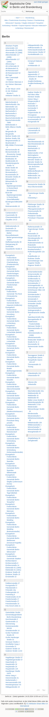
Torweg (30, 367)
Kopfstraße (32, 110)
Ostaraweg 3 (32, 198)
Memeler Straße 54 (35, 162)
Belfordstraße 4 (11, 125)
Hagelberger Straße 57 (14, 657)
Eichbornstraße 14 (12, 565)
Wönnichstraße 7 (34, 427)
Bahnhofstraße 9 (12, 102)
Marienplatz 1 (33, 146)
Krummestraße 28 (34, 119)
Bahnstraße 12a (11, 107)
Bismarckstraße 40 (12, 150)
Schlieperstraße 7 (34, 281)
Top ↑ (44, 690)
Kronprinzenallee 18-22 (36, 117)
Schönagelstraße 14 (35, 285)
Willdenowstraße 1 (34, 425)
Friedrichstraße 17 (12, 599)
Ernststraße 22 (11, 577)
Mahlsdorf (31, 139)
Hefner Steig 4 (11, 675)
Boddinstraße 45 (12, 161)
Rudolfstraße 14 (34, 256)
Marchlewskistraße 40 (36, 142)
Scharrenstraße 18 (35, 274)
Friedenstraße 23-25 (13, 597)
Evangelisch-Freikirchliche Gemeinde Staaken (13, 556)
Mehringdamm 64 (34, 157)
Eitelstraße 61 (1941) (13, 570)
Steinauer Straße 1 (35, 326)
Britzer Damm (11, 170)
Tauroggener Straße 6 (36, 355)
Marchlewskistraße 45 (36, 144)
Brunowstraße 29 (12, 175)
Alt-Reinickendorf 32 (13, 73)
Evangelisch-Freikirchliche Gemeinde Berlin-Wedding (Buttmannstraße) (13, 526)
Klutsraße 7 (32, 104)
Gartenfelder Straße (13, 612)
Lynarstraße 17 (33, 133)
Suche (23, 11)
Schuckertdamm (34, 297)
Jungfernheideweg (34, 81)
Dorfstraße (9, 246)
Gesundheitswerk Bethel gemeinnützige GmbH (14, 237)
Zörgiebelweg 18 (34, 438)
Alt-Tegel (9, 75)
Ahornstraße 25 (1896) (14, 53)
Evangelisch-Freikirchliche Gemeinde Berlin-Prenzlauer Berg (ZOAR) (13, 418)
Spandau (18, 23)
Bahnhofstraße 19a (13, 104)
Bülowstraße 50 (11, 181)
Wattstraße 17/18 (34, 404)
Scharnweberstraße (35, 272)
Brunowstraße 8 (11, 172)
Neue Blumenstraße (35, 187)
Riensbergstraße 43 (35, 238)
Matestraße (32, 151)
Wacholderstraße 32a (36, 391)
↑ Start (17, 18)
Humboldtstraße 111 (35, 54)
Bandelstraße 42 (12, 109)
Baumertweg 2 (11, 116)
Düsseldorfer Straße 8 (14, 249)
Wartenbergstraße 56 (35, 402)
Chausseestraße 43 (13, 217)
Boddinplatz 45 (11, 159)
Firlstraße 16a (11, 590)
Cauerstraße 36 (11, 215)
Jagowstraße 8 (33, 72)
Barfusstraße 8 (11, 113)
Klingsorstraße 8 (34, 101)
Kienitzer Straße (34, 97)
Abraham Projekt (12, 46)
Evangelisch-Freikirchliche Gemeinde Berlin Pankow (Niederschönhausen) (14, 407)
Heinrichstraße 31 (12, 678)
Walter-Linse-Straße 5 (36, 400)
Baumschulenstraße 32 (14, 118)
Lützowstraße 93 (34, 130)
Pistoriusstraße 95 (34, 211)
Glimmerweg (10, 624)
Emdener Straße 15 (13, 574)
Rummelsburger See (35, 261)
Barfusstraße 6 (11, 111)
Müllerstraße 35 (33, 178)
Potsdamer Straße (34, 216)
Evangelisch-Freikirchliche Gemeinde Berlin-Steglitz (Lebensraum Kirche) (14, 479)
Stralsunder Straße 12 (36, 340)
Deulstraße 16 (11, 228)
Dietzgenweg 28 (11, 244)
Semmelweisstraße (35, 308)
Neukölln (15, 25)
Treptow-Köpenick (25, 25)
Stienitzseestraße (34, 337)
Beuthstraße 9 (11, 143)
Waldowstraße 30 (34, 393)
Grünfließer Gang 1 (13, 644)
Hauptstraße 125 (12, 669)
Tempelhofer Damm (35, 357)
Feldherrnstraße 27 (13, 583)
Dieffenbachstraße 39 (13, 242)
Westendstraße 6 (34, 416)
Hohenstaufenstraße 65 (36, 50)
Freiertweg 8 (10, 594)
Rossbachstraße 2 (34, 249)
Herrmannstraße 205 (13, 682)
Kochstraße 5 (33, 108)
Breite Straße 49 (12, 168)
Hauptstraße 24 (11, 667)
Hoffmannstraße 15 (35, 48)
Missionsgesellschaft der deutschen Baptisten (35, 166)
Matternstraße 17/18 (35, 153)
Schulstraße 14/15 (34, 301)
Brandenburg (30, 18)
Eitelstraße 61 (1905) (13, 568)
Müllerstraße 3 (33, 173)
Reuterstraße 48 (34, 236)
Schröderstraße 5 (34, 294)
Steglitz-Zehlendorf (28, 23)
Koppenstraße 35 (34, 112)
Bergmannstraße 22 (13, 141)
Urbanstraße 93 (33, 375)
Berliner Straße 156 (13, 138)
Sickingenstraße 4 (34, 310)
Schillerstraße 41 (34, 279)
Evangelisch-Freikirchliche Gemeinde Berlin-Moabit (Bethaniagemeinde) (14, 366)
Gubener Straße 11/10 (14, 651)
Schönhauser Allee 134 (36, 290)
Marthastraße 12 (34, 148)
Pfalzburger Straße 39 (36, 204)
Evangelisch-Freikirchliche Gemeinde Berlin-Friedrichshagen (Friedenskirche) (13, 271)
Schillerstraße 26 (34, 276)
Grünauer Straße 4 (12, 642)
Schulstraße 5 (33, 299)
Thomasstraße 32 (34, 364)
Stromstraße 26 (33, 344)
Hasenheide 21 (11, 662)
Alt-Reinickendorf (12, 71)
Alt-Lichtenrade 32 (12, 66)
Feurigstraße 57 (11, 585)
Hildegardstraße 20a (35, 45)
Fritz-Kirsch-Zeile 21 (13, 606)
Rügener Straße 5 (34, 265)
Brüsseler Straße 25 (13, 177)
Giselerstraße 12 (12, 621)
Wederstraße (32, 407)
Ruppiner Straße (34, 263)
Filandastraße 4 (11, 588)
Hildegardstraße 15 (13, 687)
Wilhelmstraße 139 (35, 423)
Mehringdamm (33, 155)
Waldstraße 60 (33, 398)
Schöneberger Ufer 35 (36, 288)
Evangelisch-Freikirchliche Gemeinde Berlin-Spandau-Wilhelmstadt (13, 468)
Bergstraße (10, 134)
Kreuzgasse (32, 115)
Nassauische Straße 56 (36, 184)
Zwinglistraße (33, 440)
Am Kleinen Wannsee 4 (14, 82)
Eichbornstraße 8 (12, 563)
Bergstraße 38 (11, 131)
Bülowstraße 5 (11, 179)
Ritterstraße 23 (33, 240)
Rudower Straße (34, 258)
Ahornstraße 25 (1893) (14, 50)
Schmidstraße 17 (34, 283)
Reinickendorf (29, 28)
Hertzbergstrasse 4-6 (13, 685)
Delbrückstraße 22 (12, 226)
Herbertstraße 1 (11, 680)
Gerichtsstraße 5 (12, 619)
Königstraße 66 (33, 122)
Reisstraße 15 (33, 234)
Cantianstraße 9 (11, 213)
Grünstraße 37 (11, 646)
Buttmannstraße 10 (13, 206)
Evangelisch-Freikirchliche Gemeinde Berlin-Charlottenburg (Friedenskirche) (13, 259)
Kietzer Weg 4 (33, 99)
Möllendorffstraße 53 (35, 171)
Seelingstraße (33, 306)
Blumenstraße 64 (12, 156)
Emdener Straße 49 (13, 572)
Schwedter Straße (34, 303)
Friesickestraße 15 (12, 604)
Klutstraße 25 (33, 106)
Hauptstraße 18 (11, 664)
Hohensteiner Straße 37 (37, 52)
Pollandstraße (33, 213)
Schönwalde (32, 292)
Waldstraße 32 (33, 395)
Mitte (6, 20)
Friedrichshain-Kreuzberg (17, 20)
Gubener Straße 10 (13, 649)
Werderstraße (33, 413)
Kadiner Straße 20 (34, 92)
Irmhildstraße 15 (34, 65)
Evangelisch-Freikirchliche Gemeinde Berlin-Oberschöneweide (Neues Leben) (13, 395)
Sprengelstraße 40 (34, 319)
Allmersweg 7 (10, 64)
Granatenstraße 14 (13, 630)
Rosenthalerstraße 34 (36, 247)
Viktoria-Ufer (32, 382)
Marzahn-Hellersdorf (39, 25)
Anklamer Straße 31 (13, 95)
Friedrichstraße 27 (12, 601)
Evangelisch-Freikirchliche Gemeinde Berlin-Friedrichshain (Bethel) (13, 282)
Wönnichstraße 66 (34, 429)
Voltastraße (32, 384)
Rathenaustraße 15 (35, 227)
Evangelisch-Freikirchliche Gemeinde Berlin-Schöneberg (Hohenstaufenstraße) (14, 447)
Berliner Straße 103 (13, 136)
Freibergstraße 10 (12, 592)
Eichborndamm (11, 561)
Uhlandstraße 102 (34, 373)
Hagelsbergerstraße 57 (14, 660)
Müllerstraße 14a (34, 175)
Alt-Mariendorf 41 (12, 68)
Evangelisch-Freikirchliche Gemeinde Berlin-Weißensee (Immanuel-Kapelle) (13, 538)
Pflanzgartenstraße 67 (36, 209)
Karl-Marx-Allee (33, 94)
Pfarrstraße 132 (33, 207)
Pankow (30, 20)
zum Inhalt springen (41, 2)
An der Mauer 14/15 (13, 89)
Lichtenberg (19, 28)
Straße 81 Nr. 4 (33, 342)
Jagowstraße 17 (34, 74)
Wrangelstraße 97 (34, 432)
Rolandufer (32, 245)
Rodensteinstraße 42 (35, 243)
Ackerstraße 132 (12, 48)
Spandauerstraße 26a (36, 317)
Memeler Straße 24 (35, 160)
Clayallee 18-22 (11, 220)
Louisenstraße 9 (34, 128)
